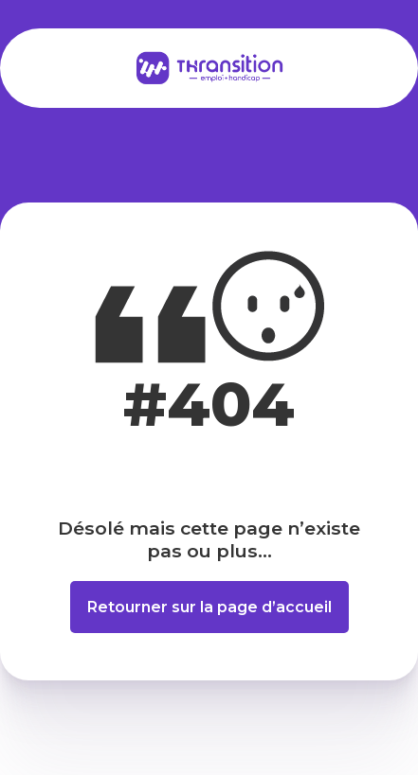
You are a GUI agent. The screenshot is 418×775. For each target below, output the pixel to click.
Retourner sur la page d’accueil (209, 607)
